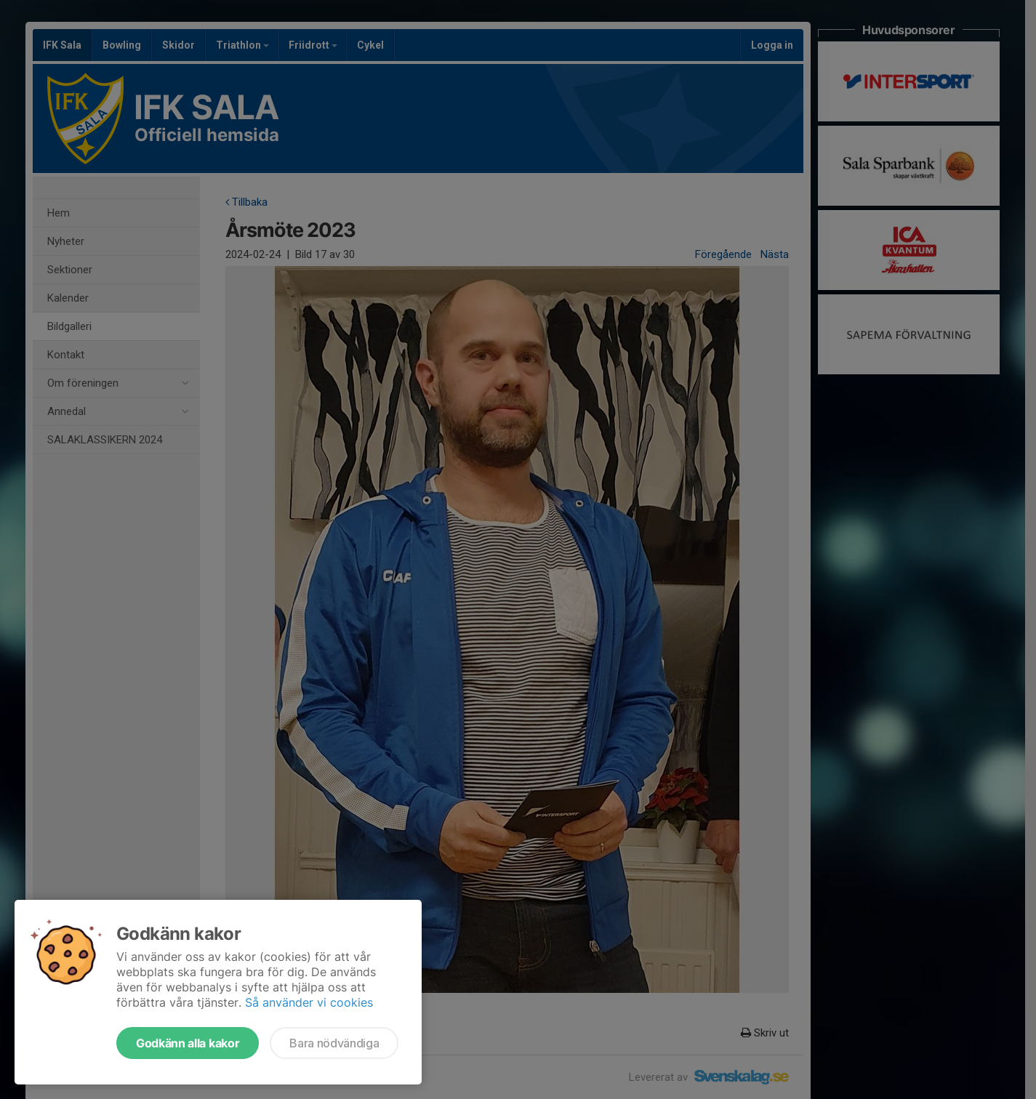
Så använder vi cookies (309, 1002)
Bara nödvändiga (334, 1043)
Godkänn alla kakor (187, 1043)
